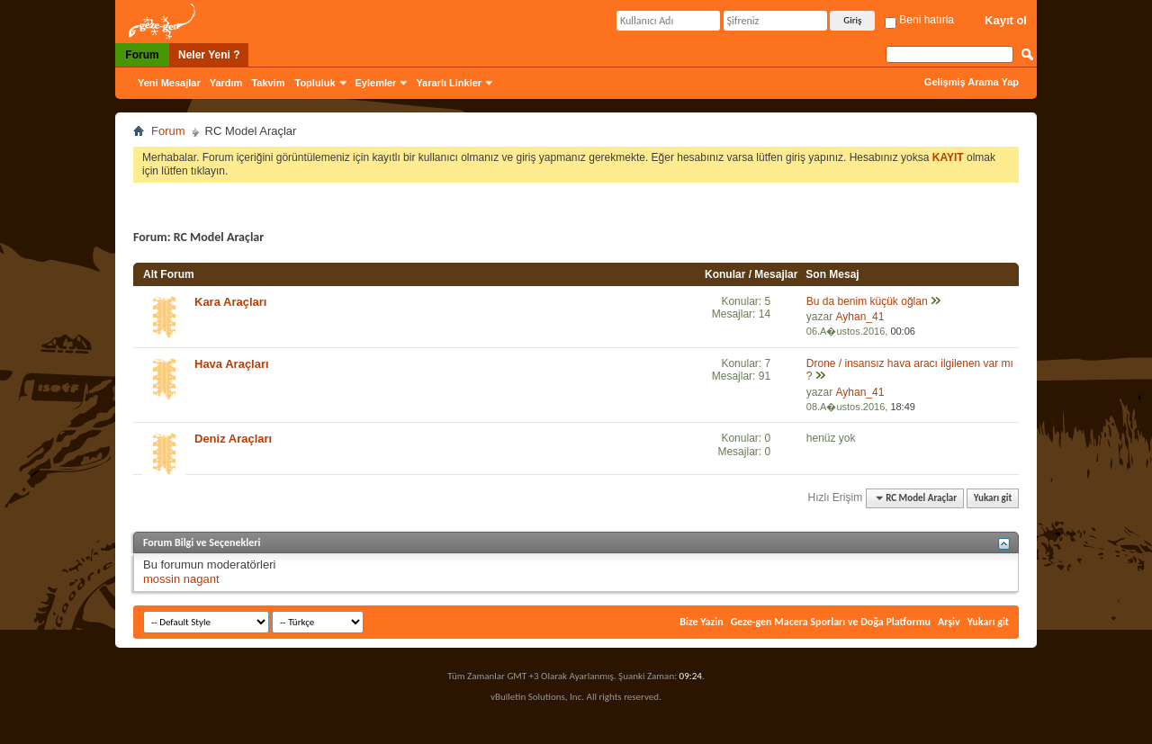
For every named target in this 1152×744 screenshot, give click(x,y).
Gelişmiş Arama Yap (971, 81)
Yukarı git (993, 498)
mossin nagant (181, 579)
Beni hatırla (919, 19)
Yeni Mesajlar (169, 82)
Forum (141, 55)
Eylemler (376, 82)
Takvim (267, 82)
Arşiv (949, 621)
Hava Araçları (231, 364)
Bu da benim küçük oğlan (867, 301)
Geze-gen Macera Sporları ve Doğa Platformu (831, 621)
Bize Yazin (701, 621)
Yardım (226, 82)
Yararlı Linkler (449, 82)
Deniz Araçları (233, 438)
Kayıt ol (1006, 20)
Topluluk (315, 82)
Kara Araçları (230, 302)
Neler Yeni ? (208, 55)
